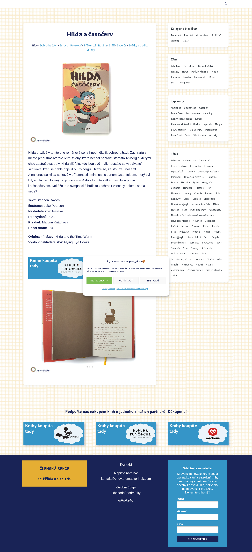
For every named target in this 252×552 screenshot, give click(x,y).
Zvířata (174, 275)
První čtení (176, 135)
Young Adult (185, 82)
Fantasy (175, 71)
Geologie (175, 187)
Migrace (175, 209)
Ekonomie (212, 176)
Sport (219, 242)
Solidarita (194, 242)
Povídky (187, 77)
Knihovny (175, 198)
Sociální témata (179, 242)
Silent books (199, 135)
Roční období (194, 237)
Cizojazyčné (190, 107)
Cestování (204, 160)
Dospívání (176, 176)
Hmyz (210, 187)
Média (216, 204)
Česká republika (179, 166)
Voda (184, 209)
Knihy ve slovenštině (181, 118)
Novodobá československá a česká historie (192, 215)
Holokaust (176, 193)
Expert (186, 40)
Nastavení (153, 280)
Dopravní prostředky (208, 171)
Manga (218, 124)
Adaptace (176, 66)
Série (187, 135)
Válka (219, 259)
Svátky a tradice (138, 45)
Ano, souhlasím (99, 280)
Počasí (174, 226)
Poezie (214, 71)
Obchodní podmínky (126, 493)
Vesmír (199, 264)
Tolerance (199, 259)
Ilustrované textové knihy (199, 113)
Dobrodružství (48, 45)
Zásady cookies (108, 288)
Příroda (196, 231)
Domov (191, 171)
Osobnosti (210, 220)
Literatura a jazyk (179, 204)
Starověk (175, 248)
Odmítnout (126, 280)
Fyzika (196, 182)
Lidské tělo (209, 198)
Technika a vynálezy (181, 259)
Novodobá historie (180, 220)
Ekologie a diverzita (194, 176)
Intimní (208, 193)
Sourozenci (208, 242)
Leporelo (207, 124)
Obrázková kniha (199, 71)
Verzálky (213, 135)
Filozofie (185, 182)
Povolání (195, 226)
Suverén (122, 45)
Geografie (207, 182)
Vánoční (175, 264)
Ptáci (173, 231)
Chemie (198, 193)
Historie (200, 187)
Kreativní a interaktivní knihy (185, 124)
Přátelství (90, 45)
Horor (185, 71)
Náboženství (215, 209)
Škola (205, 253)
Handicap (188, 187)
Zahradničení (177, 270)
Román (212, 77)
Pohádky (175, 77)
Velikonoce (187, 264)
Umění (210, 259)
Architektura (189, 160)
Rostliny (217, 231)
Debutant (176, 35)
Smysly (215, 237)
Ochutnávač (202, 35)
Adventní (175, 160)
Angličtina (176, 107)
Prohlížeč (216, 35)
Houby (188, 193)
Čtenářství (195, 166)
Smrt (206, 237)
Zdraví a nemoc (195, 270)
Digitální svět (177, 171)
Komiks (198, 118)
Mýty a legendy (198, 209)
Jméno (180, 498)
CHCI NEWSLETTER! (197, 538)
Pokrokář (76, 45)
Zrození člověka (214, 270)
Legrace (197, 198)
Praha (206, 226)
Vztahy (91, 50)
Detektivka (189, 66)
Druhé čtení (177, 113)
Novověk (197, 220)
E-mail (180, 523)
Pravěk (215, 226)
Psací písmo (211, 129)
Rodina (102, 45)
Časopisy (203, 107)
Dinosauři (209, 166)
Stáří (112, 45)
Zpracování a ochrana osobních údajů (132, 288)
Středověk (207, 248)
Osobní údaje (126, 487)
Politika (184, 226)
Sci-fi (173, 82)
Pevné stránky (178, 129)
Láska (186, 198)
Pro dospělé (200, 77)
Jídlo (217, 193)
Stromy (194, 248)
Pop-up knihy (195, 129)
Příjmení (181, 511)
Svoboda (194, 253)
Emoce (63, 45)
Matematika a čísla (201, 204)
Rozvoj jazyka (178, 237)
